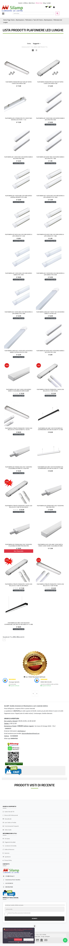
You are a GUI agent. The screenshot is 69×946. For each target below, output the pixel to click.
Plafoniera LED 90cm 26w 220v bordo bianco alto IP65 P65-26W (50, 351)
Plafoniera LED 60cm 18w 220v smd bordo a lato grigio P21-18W (50, 235)
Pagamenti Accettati (9, 842)
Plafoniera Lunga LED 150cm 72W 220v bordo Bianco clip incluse (50, 313)
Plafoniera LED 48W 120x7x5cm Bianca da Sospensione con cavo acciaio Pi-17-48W (50, 468)
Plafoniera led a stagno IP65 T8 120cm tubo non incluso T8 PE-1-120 (18, 119)
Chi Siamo (6, 839)
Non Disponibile (18, 551)
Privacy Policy (7, 860)
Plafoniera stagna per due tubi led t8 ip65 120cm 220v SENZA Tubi (50, 83)
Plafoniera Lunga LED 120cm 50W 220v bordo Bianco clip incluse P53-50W (19, 351)
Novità (20, 3)
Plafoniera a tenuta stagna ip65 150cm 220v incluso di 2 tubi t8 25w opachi (18, 506)
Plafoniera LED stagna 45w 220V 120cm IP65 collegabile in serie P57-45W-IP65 (18, 468)
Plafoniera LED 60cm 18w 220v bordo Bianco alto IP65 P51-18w (50, 158)
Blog (44, 3)
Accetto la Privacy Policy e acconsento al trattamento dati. (19, 913)
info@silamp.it (8, 876)
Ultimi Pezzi (31, 3)
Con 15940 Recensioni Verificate (35, 676)
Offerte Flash (38, 3)
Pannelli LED (7, 819)
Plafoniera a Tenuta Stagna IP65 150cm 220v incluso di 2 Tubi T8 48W (50, 585)
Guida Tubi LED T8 (8, 812)
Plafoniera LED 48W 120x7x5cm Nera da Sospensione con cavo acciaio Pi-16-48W (50, 429)
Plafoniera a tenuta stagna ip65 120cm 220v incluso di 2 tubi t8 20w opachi (18, 585)
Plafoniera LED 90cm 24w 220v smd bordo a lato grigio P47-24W (18, 235)
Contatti (48, 3)
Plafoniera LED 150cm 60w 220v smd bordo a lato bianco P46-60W (50, 274)
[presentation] (33, 693)
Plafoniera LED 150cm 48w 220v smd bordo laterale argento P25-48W (18, 196)
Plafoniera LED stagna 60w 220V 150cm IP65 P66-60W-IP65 (50, 506)
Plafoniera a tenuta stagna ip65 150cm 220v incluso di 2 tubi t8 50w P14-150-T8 (18, 429)
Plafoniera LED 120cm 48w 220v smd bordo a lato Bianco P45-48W (18, 313)
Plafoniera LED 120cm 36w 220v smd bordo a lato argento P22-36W (50, 196)
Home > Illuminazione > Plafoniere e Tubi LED (25, 20)
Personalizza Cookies (28, 939)
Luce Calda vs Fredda (9, 822)
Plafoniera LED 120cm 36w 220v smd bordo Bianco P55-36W (18, 274)
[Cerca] (33, 13)
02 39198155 (8, 883)
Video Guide (7, 830)
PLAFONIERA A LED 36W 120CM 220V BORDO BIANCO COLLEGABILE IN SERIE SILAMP (18, 390)
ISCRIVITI (34, 918)
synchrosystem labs (35, 936)
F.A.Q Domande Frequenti (11, 826)
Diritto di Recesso (8, 849)
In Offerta (25, 3)
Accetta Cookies (18, 939)
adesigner (47, 936)
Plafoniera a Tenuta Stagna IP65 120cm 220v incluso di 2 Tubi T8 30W (50, 390)
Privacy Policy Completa (13, 938)
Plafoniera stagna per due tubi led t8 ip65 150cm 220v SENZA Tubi (19, 83)
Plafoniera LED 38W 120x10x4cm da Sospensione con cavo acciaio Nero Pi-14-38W (18, 624)
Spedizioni (7, 857)
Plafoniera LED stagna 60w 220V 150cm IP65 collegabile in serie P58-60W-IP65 (18, 545)
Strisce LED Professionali (10, 815)
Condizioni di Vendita (9, 846)
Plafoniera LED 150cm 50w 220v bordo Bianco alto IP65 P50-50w (50, 119)
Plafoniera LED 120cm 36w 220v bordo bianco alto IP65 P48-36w (18, 158)
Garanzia (6, 853)
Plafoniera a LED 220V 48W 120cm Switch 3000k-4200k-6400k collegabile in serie (50, 545)
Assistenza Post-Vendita (11, 880)
